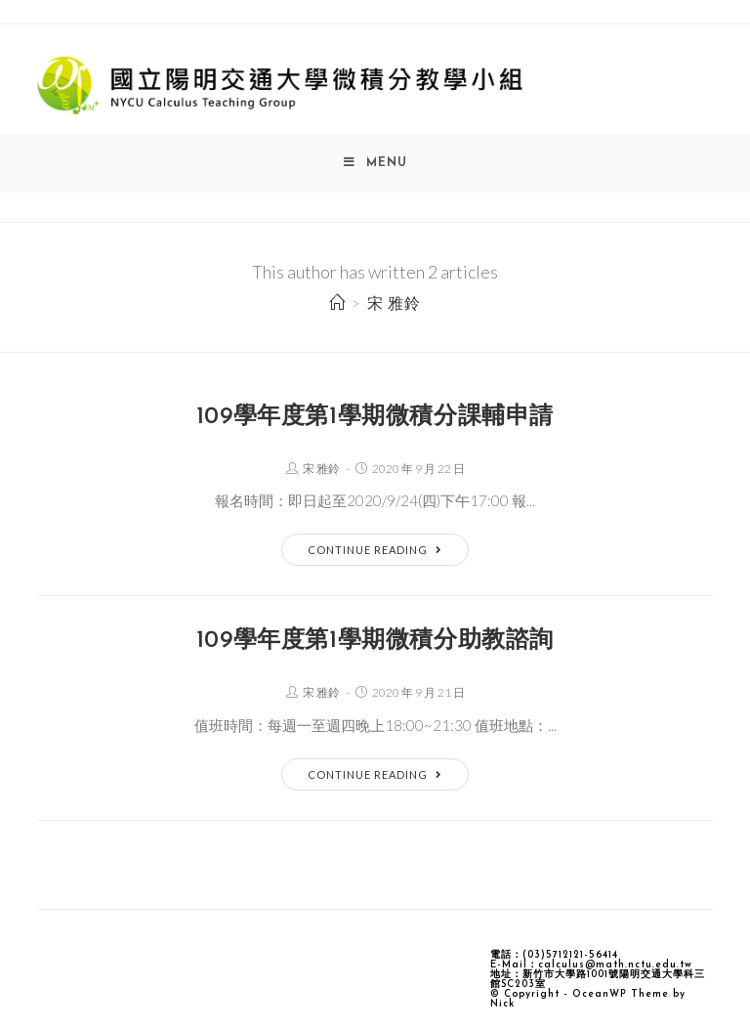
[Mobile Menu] (375, 163)
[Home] (337, 302)
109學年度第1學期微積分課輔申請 (375, 417)
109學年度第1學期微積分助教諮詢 (375, 641)
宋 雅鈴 (321, 468)
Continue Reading (375, 549)
